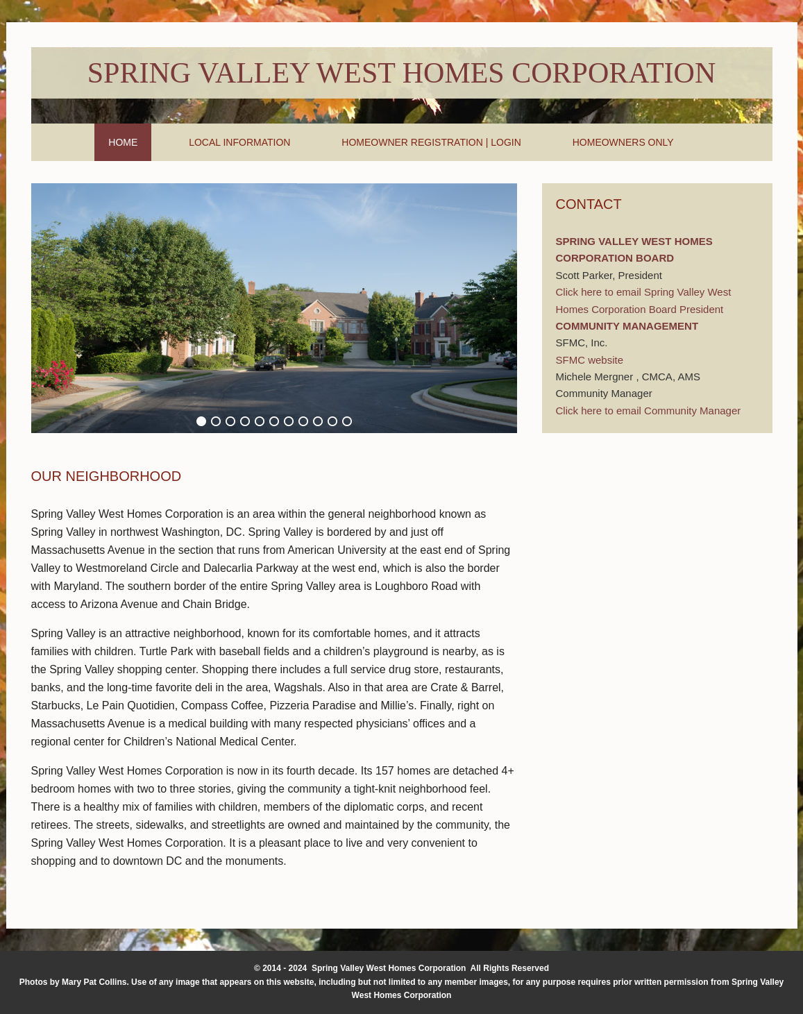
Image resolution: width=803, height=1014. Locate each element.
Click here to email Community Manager (648, 410)
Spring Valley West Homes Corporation (401, 73)
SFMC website (590, 360)
